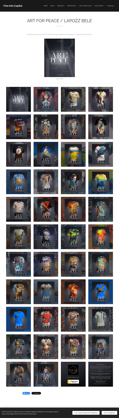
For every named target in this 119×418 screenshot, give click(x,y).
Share (26, 393)
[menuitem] (46, 6)
